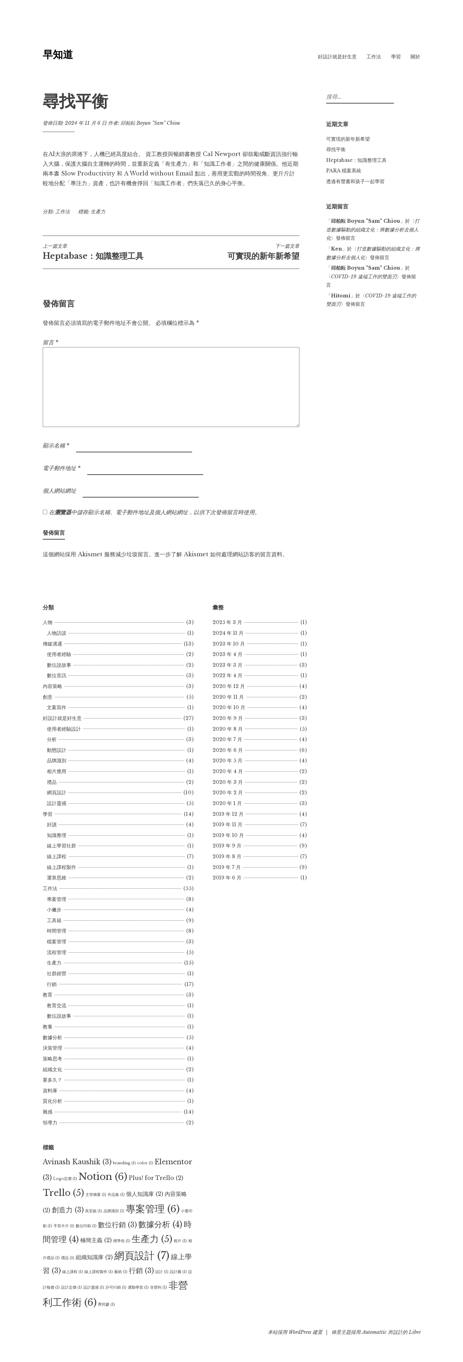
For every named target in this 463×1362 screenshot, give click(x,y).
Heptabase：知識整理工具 (107, 252)
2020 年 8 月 (228, 729)
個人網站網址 (59, 490)
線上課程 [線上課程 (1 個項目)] (72, 1272)
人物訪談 (56, 633)
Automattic (374, 1332)
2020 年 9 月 (228, 718)
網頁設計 (56, 792)
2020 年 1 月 (227, 803)
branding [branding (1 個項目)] (124, 1163)
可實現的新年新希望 (235, 252)
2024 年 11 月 (228, 633)
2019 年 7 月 (227, 867)
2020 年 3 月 (228, 782)
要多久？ (52, 1080)
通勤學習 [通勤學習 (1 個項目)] (138, 1287)
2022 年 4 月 (227, 675)
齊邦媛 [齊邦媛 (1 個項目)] (106, 1304)
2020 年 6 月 (228, 750)
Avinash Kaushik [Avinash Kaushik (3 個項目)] (77, 1162)
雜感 (47, 1112)
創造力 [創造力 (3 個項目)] (68, 1210)
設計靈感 (56, 803)
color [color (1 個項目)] (145, 1163)
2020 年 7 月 (227, 739)
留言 (50, 342)
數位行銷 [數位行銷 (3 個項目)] (117, 1225)
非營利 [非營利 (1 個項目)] (158, 1287)
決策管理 (52, 1048)
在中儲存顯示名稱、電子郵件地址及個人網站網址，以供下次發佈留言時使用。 (154, 512)
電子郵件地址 (62, 468)
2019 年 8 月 (227, 856)
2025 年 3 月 (227, 622)
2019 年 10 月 (228, 835)
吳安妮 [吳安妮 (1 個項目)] (93, 1211)
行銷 (52, 984)
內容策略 (52, 686)
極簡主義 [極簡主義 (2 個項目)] (96, 1240)
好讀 (52, 824)
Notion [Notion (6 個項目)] (102, 1176)
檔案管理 (56, 941)
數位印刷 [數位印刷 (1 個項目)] (86, 1226)
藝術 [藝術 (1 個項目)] (120, 1272)
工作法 (373, 57)
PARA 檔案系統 (343, 170)
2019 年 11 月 (227, 824)
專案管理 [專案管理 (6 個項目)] (153, 1209)
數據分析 (52, 1037)
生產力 (98, 211)
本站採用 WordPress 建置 (295, 1332)
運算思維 (56, 878)
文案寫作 (56, 707)
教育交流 (56, 1005)
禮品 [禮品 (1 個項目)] (67, 1258)
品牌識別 (56, 760)
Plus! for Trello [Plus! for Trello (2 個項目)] (156, 1177)
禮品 (52, 782)
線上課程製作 (61, 867)
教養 (47, 1027)
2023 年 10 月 (229, 644)
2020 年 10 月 (229, 707)
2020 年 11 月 (228, 697)
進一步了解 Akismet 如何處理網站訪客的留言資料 (218, 554)
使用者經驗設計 (64, 729)
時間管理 (56, 931)
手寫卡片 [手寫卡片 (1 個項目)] (63, 1226)
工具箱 (54, 920)
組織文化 (52, 1069)
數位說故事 (59, 665)
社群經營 (56, 973)
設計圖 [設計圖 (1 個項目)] (178, 1272)
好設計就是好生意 (337, 57)
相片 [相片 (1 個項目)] (180, 1241)
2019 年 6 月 (227, 878)
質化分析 (52, 1101)
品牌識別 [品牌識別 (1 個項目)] (114, 1211)
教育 (47, 995)
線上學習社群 (61, 846)
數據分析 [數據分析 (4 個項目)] (160, 1224)
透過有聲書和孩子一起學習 (355, 181)
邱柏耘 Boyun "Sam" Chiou (150, 123)
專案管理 (56, 899)
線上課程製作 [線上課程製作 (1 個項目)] (98, 1272)
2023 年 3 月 (227, 665)
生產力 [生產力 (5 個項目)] (152, 1239)
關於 (415, 57)
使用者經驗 (59, 654)
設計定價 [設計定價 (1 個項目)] (71, 1287)
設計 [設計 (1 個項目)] (161, 1272)
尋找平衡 (336, 149)
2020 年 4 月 (228, 771)
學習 (396, 57)
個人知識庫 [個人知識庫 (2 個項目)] (144, 1193)
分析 (52, 739)
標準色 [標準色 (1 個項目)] (121, 1241)
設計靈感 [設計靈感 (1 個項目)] (93, 1287)
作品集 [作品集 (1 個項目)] (116, 1194)
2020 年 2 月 (228, 792)
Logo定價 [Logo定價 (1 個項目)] (65, 1178)
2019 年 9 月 (227, 846)
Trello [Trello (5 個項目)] (63, 1192)
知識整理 (56, 835)
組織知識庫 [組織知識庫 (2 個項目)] (94, 1257)
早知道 (58, 54)
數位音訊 (56, 675)
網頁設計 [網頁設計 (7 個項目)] (142, 1255)
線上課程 (56, 856)
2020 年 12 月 (229, 686)
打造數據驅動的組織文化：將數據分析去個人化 (373, 229)
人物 (47, 622)
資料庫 (50, 1091)
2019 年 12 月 (228, 814)
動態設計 (56, 750)
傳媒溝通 (52, 644)
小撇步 (54, 909)
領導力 (50, 1122)
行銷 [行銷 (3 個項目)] (141, 1270)
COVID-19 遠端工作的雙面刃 (364, 276)
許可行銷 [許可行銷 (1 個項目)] (116, 1287)
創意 (47, 697)
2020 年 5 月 (227, 760)
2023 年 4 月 (227, 654)
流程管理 (56, 952)
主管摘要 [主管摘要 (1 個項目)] (95, 1194)
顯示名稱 (56, 445)
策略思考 (52, 1059)
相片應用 (56, 771)
